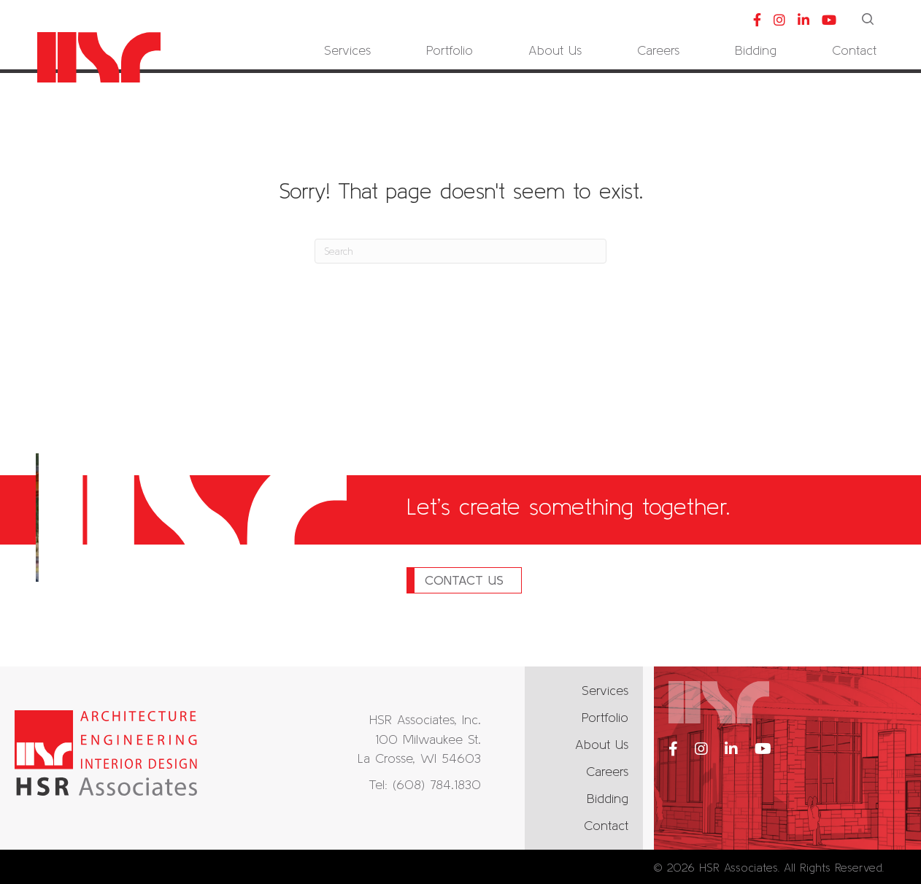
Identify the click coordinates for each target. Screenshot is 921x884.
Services (605, 690)
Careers (607, 771)
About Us (601, 744)
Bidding (607, 798)
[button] (869, 20)
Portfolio (605, 717)
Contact (606, 825)
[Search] (460, 251)
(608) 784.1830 (437, 784)
